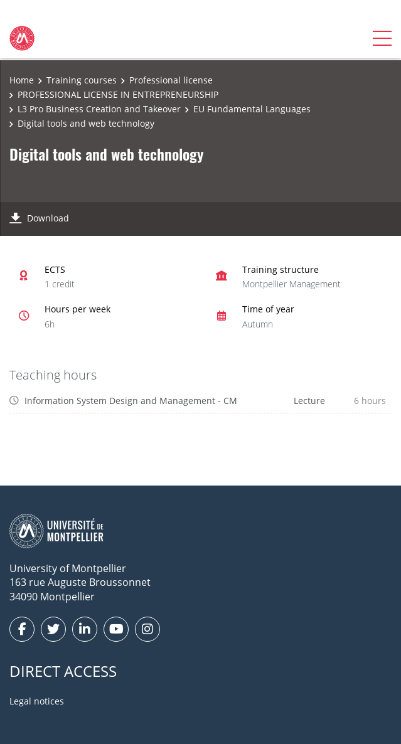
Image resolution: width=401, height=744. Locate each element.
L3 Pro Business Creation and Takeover (99, 109)
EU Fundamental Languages (252, 109)
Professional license (171, 80)
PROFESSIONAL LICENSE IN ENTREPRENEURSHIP (118, 94)
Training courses (81, 80)
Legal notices (36, 701)
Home (21, 80)
